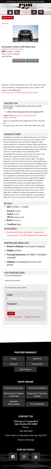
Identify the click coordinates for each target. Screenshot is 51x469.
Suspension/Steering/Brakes (19, 232)
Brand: (10, 220)
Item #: (10, 214)
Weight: (10, 250)
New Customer (15, 316)
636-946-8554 (26, 431)
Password (12, 304)
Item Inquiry (19, 60)
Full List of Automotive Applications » (19, 116)
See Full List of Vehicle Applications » (20, 92)
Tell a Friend (32, 60)
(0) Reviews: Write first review (12, 49)
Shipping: (11, 261)
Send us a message (26, 439)
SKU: (4, 51)
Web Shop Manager (43, 465)
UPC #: (10, 217)
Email (9, 295)
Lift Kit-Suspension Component (34, 235)
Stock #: (11, 211)
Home (13, 358)
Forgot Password (32, 316)
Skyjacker (5, 23)
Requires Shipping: (15, 246)
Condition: (12, 224)
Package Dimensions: (16, 254)
